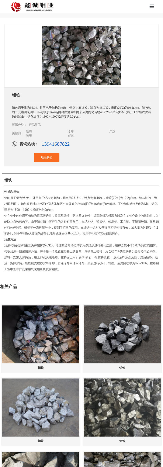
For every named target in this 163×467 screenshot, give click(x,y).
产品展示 (35, 124)
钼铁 (41, 367)
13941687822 (56, 144)
